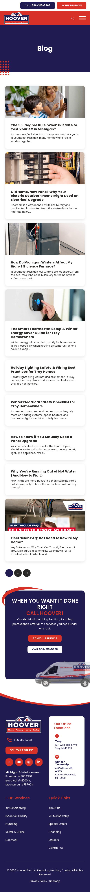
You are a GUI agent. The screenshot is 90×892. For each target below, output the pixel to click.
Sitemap (54, 881)
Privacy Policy (38, 881)
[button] (73, 18)
